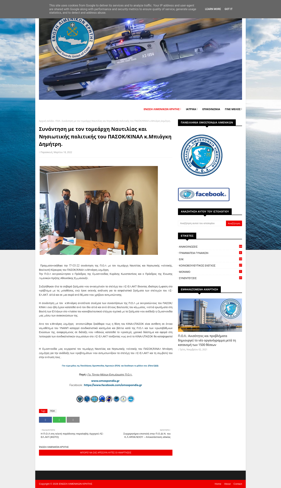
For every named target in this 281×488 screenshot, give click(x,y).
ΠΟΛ (57, 121)
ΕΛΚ (210, 259)
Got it (228, 9)
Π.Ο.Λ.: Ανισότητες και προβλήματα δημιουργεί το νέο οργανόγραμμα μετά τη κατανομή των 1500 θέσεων (207, 340)
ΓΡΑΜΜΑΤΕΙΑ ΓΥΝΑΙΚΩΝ (210, 253)
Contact (238, 483)
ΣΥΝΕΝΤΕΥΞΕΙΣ (210, 278)
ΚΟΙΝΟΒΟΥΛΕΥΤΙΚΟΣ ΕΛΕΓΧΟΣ (210, 265)
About (227, 483)
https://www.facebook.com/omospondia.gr (113, 385)
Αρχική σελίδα (46, 121)
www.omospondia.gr (105, 381)
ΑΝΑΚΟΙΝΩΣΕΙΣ (210, 246)
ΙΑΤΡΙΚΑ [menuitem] (191, 109)
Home (218, 483)
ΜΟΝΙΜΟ (210, 272)
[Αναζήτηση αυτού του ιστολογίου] (202, 223)
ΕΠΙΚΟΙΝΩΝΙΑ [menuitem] (211, 109)
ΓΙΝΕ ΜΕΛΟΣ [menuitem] (233, 109)
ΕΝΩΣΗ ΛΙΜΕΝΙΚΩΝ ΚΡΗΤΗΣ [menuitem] (162, 109)
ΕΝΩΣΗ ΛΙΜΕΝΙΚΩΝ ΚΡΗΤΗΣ (75, 483)
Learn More (213, 9)
